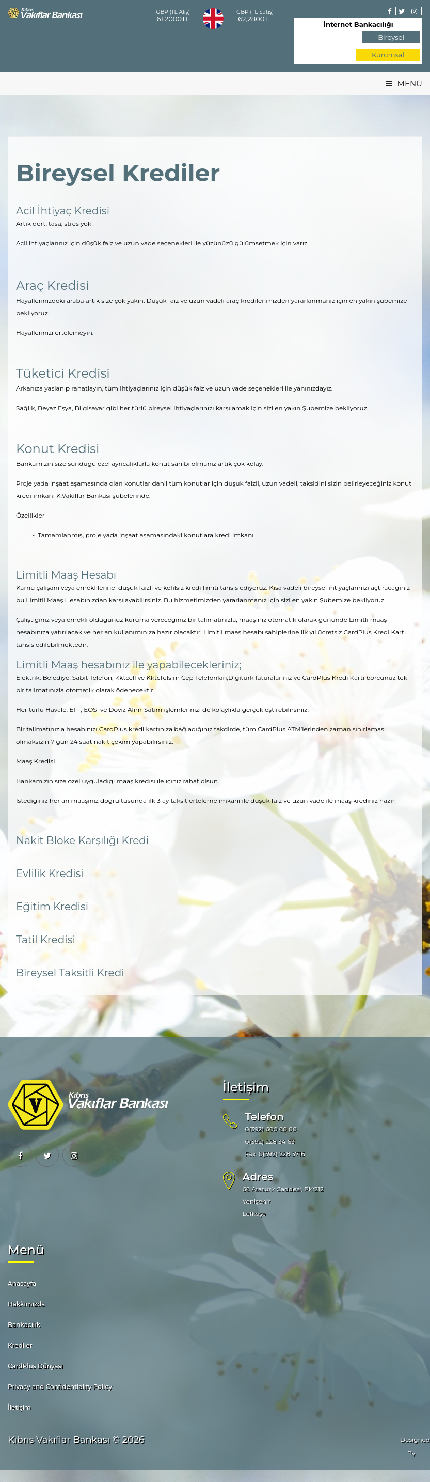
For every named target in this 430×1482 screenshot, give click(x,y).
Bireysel (391, 37)
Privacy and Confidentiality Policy (60, 1387)
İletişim (19, 1407)
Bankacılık (24, 1325)
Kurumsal (388, 55)
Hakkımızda (26, 1304)
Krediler (20, 1345)
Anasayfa (22, 1283)
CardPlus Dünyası (35, 1366)
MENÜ (404, 83)
